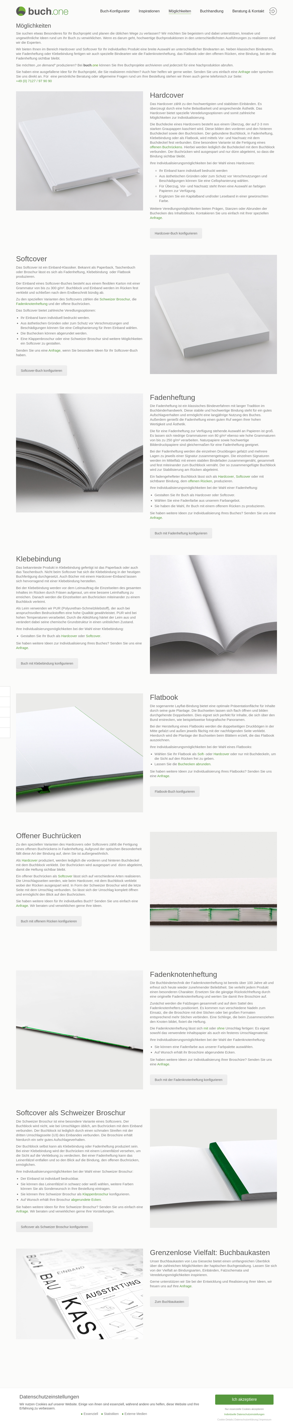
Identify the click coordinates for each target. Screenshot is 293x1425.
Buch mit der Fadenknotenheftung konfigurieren (188, 1080)
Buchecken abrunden (194, 764)
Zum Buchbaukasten (169, 1302)
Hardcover (226, 476)
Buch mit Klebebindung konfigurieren (47, 663)
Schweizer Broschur (115, 299)
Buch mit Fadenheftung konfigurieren (181, 533)
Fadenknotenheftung (32, 304)
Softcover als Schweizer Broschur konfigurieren (54, 1227)
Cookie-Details (225, 1419)
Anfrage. (156, 218)
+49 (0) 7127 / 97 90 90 (34, 81)
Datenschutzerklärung (246, 1419)
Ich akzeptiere (244, 1399)
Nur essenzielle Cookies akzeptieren (244, 1409)
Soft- (201, 754)
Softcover (243, 476)
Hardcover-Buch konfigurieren (176, 233)
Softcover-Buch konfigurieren (41, 370)
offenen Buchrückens (166, 147)
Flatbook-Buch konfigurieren (175, 791)
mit (205, 1028)
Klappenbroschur (95, 1194)
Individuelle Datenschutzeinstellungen (244, 1414)
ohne (221, 1028)
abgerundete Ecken (85, 1199)
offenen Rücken (200, 481)
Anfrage (244, 72)
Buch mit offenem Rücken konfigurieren (49, 921)
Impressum (265, 1419)
